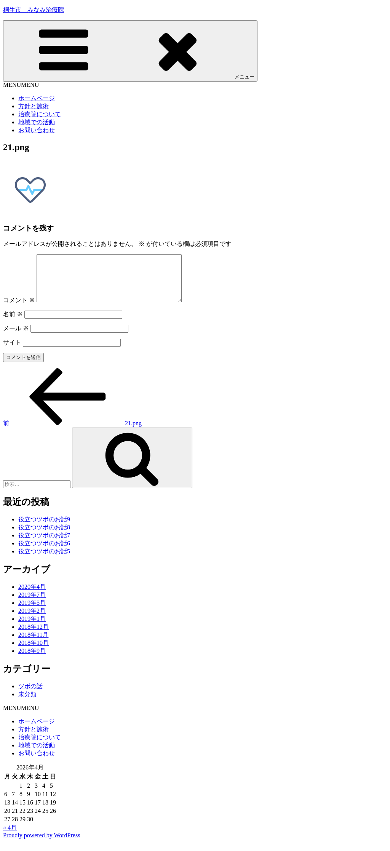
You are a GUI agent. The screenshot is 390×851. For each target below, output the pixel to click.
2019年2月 (32, 620)
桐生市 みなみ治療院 (33, 9)
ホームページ (36, 98)
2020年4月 (32, 596)
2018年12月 (33, 636)
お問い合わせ (36, 130)
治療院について (39, 114)
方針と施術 (33, 106)
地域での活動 (36, 122)
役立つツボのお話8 (44, 536)
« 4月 (10, 836)
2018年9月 (32, 660)
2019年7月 (32, 604)
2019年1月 (32, 628)
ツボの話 (30, 695)
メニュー (130, 50)
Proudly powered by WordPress (41, 844)
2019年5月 (32, 612)
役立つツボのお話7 (44, 544)
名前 (13, 323)
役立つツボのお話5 (44, 560)
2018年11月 (33, 644)
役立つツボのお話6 (44, 552)
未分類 (27, 703)
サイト (12, 351)
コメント (19, 309)
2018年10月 (33, 652)
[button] (21, 85)
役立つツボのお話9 (44, 528)
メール (16, 337)
